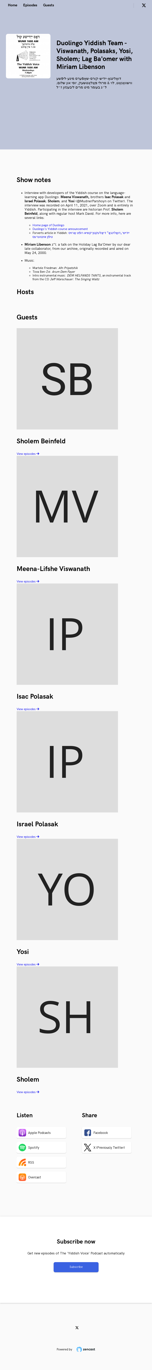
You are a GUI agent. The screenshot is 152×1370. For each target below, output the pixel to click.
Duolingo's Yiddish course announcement (60, 229)
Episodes (30, 5)
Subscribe (76, 1267)
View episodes (28, 454)
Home (12, 5)
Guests (48, 5)
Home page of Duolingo (48, 225)
